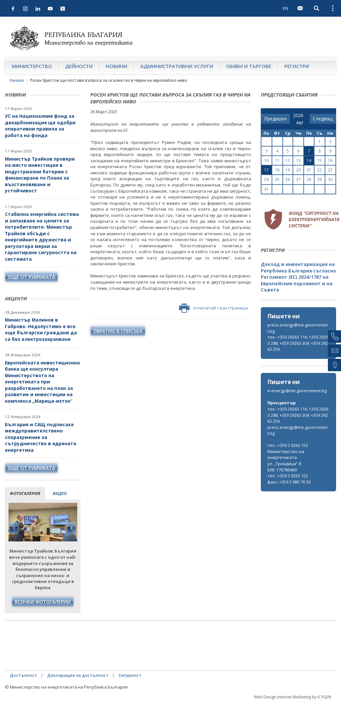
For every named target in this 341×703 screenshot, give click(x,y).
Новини (116, 66)
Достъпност (23, 675)
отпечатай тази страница (213, 308)
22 (319, 170)
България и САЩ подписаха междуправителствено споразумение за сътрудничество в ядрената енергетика (40, 437)
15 (319, 160)
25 (277, 179)
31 (266, 189)
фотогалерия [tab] (25, 493)
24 (266, 179)
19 (287, 170)
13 (298, 160)
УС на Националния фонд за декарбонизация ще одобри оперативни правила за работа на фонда (40, 125)
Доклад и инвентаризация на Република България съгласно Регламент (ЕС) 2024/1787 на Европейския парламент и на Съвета (298, 277)
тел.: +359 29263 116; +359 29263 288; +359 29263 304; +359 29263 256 (297, 343)
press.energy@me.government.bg (297, 328)
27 (298, 179)
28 (309, 179)
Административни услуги (176, 66)
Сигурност (129, 675)
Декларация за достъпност (78, 675)
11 (277, 160)
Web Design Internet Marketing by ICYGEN (292, 697)
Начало (17, 80)
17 (266, 170)
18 (277, 170)
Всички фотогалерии (43, 602)
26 (287, 179)
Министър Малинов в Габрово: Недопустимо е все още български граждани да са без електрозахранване (41, 329)
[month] (301, 122)
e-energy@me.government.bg (297, 391)
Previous (14, 528)
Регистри (296, 66)
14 (309, 160)
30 (330, 179)
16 (330, 160)
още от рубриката (31, 277)
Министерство (32, 66)
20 (298, 170)
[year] (298, 115)
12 (287, 160)
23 (330, 170)
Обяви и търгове (248, 66)
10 (266, 160)
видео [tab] (60, 493)
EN (285, 8)
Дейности (79, 66)
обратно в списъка (117, 331)
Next (71, 528)
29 (319, 179)
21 (309, 170)
